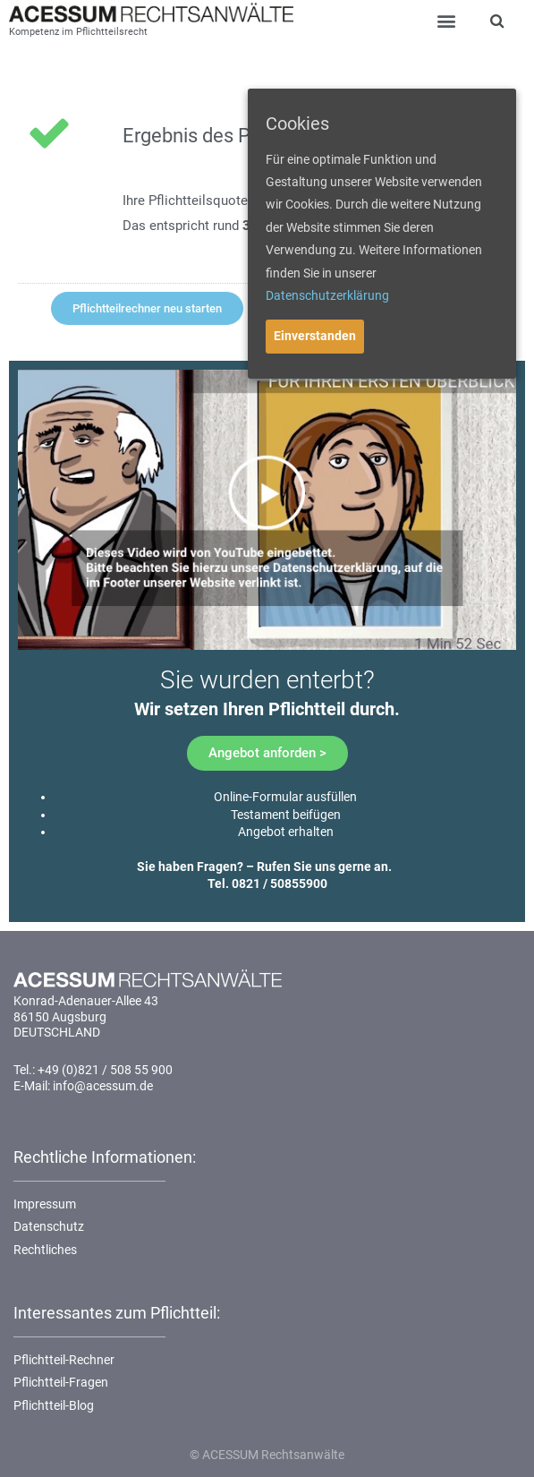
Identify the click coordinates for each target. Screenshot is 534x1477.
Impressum (44, 1204)
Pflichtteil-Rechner (63, 1360)
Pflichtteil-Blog (53, 1405)
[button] (147, 308)
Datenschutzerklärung (327, 295)
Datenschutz (48, 1226)
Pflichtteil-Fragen (60, 1382)
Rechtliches (45, 1249)
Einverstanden (315, 336)
